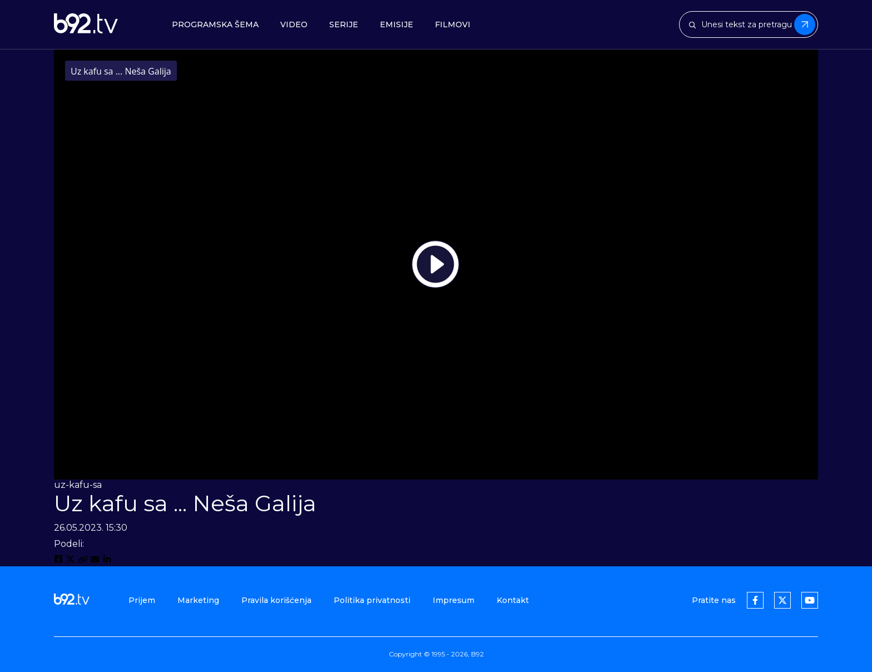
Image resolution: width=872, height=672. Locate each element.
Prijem (141, 600)
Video (294, 24)
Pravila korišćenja (276, 600)
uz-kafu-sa (78, 485)
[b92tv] (86, 24)
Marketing (198, 600)
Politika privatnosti (372, 600)
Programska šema (215, 24)
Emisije (396, 24)
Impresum (453, 600)
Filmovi (452, 24)
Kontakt (513, 600)
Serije (343, 24)
